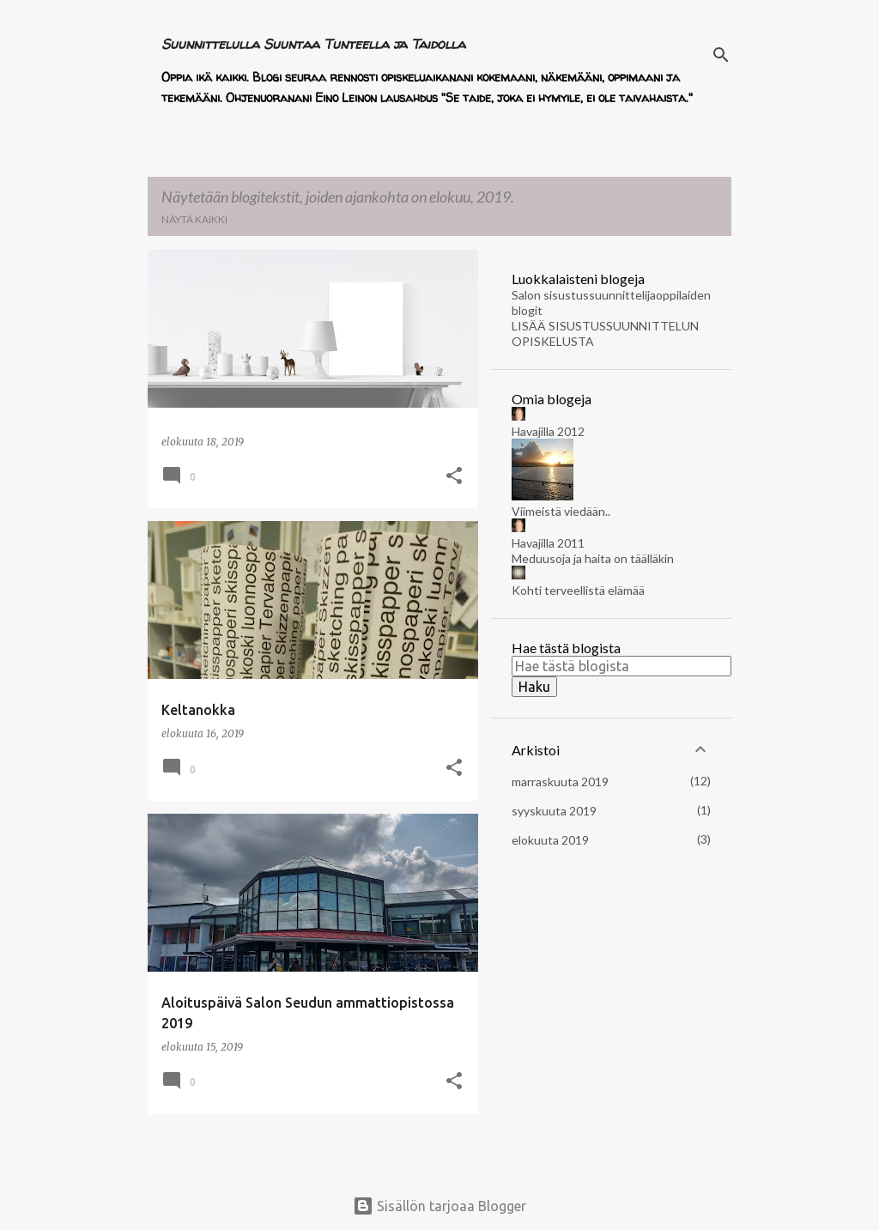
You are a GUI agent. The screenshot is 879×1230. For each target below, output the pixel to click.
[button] (454, 476)
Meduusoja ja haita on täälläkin (593, 558)
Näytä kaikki (194, 219)
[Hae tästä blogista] (621, 666)
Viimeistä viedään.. (561, 511)
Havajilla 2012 (548, 431)
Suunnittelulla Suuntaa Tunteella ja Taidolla (313, 43)
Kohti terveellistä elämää (578, 590)
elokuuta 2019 (550, 840)
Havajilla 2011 (548, 543)
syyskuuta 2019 (554, 810)
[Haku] (721, 55)
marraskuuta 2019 (560, 781)
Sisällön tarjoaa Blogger (439, 1206)
